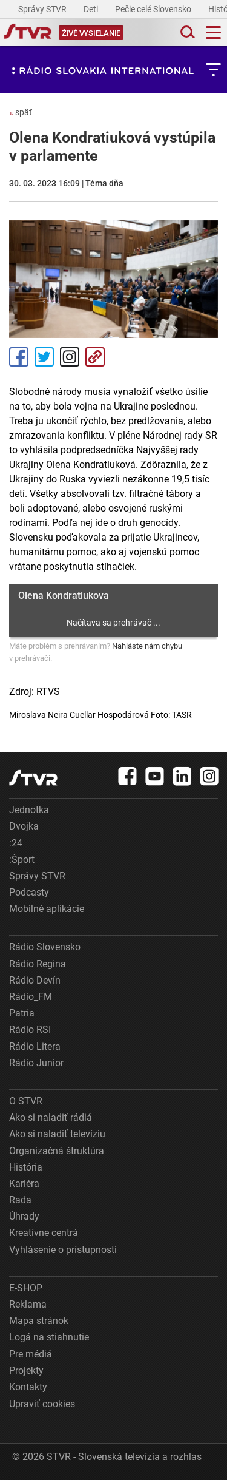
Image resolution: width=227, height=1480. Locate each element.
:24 (15, 843)
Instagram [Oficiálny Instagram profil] (69, 357)
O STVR (25, 1101)
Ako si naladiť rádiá (50, 1117)
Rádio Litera (35, 1046)
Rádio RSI (30, 1029)
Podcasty (29, 892)
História (25, 1167)
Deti (92, 9)
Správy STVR (43, 9)
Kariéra (24, 1183)
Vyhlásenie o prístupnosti (63, 1249)
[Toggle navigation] (213, 32)
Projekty (26, 1370)
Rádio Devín (35, 980)
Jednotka (29, 810)
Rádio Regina (37, 964)
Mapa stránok (38, 1320)
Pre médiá (30, 1354)
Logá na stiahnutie (49, 1337)
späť (20, 112)
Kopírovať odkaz (95, 357)
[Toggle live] (91, 32)
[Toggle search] (186, 32)
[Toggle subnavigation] (213, 69)
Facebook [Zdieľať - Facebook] (18, 357)
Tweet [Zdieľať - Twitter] (44, 357)
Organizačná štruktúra (56, 1151)
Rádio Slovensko (45, 947)
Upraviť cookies (42, 1404)
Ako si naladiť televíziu (57, 1134)
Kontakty (28, 1387)
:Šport (22, 859)
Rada (20, 1200)
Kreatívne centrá (43, 1232)
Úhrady (24, 1216)
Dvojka (24, 826)
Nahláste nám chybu (147, 645)
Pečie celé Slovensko (154, 9)
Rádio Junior (36, 1063)
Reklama (28, 1304)
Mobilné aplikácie (46, 908)
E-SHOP (25, 1288)
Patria (22, 1013)
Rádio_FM (30, 996)
